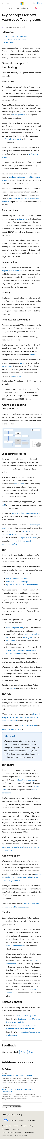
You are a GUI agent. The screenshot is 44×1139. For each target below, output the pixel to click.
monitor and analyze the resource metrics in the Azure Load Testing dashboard (22, 877)
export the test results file (12, 729)
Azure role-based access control (25, 513)
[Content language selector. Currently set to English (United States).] (12, 1115)
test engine (27, 637)
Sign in (39, 3)
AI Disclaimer (6, 1126)
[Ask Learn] (35, 8)
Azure (11, 8)
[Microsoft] (22, 3)
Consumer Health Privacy (11, 1132)
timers (32, 354)
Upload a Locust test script (17, 581)
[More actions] (40, 8)
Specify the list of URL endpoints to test (22, 584)
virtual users (22, 219)
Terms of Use (29, 1132)
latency (22, 363)
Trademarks (6, 1136)
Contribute (6, 1129)
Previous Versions (20, 1126)
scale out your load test (25, 780)
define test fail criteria (15, 945)
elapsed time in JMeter (11, 270)
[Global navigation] (2, 3)
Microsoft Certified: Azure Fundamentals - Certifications (17, 1090)
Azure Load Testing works (25, 1015)
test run (13, 688)
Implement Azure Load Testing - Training (17, 1075)
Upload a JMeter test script (17, 578)
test (3, 505)
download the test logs (27, 725)
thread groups (18, 114)
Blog (31, 1126)
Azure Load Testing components (15, 39)
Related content (9, 42)
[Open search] (34, 3)
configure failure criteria (27, 537)
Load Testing (21, 8)
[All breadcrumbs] (4, 8)
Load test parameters (14, 627)
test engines (19, 483)
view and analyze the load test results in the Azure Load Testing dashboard (21, 717)
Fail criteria (10, 640)
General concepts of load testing (15, 36)
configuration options (10, 139)
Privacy (15, 1129)
